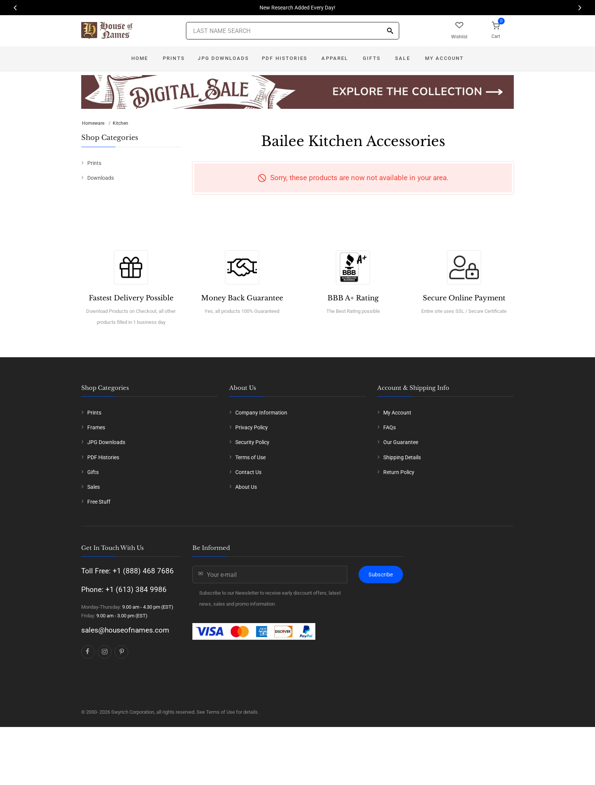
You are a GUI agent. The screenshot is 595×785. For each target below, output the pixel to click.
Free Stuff (98, 502)
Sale (402, 58)
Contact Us (248, 472)
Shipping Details (402, 457)
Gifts (372, 58)
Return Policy (398, 472)
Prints (174, 58)
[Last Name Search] (292, 30)
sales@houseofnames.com (125, 630)
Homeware (93, 123)
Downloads (100, 178)
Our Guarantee (400, 442)
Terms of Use (250, 457)
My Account (444, 58)
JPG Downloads (223, 58)
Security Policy (252, 442)
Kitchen (120, 123)
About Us (246, 487)
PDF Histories (284, 58)
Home (139, 58)
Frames (96, 427)
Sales (93, 487)
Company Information (261, 413)
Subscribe (380, 574)
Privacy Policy (251, 427)
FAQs (389, 427)
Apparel (334, 58)
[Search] (390, 31)
